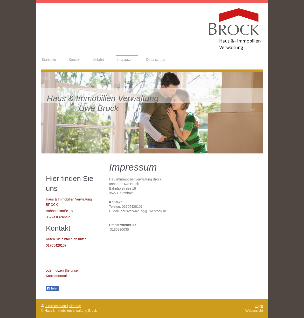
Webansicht (254, 310)
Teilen (52, 288)
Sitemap (75, 306)
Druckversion (54, 306)
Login (259, 306)
